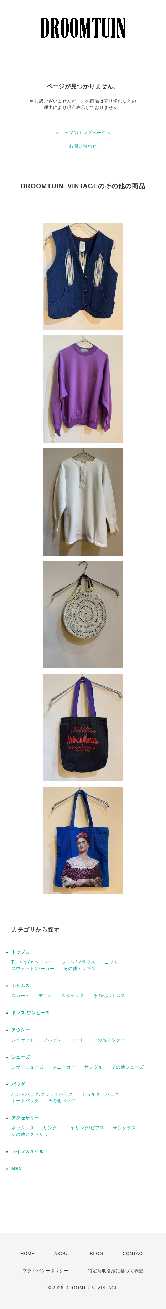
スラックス (72, 995)
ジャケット (23, 1039)
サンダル (93, 1067)
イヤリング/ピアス (85, 1127)
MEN (16, 1168)
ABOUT (62, 1253)
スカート (20, 995)
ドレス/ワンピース (30, 1012)
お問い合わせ (83, 146)
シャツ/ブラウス (78, 962)
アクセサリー (25, 1117)
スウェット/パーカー (33, 968)
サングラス (124, 1127)
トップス (20, 952)
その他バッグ (62, 1100)
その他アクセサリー (32, 1134)
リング (50, 1127)
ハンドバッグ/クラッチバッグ (42, 1094)
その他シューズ (127, 1067)
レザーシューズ (27, 1067)
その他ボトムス (109, 995)
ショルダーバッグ (100, 1094)
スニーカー (64, 1067)
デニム (45, 995)
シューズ (20, 1057)
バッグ (18, 1084)
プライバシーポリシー (45, 1270)
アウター (20, 1029)
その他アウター (109, 1039)
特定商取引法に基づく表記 (116, 1270)
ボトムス (20, 985)
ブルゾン (52, 1039)
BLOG (96, 1253)
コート (77, 1039)
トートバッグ (25, 1100)
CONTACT (134, 1253)
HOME (28, 1253)
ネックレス (23, 1127)
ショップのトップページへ (83, 132)
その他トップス (79, 968)
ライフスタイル (27, 1151)
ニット (111, 962)
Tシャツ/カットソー (32, 962)
